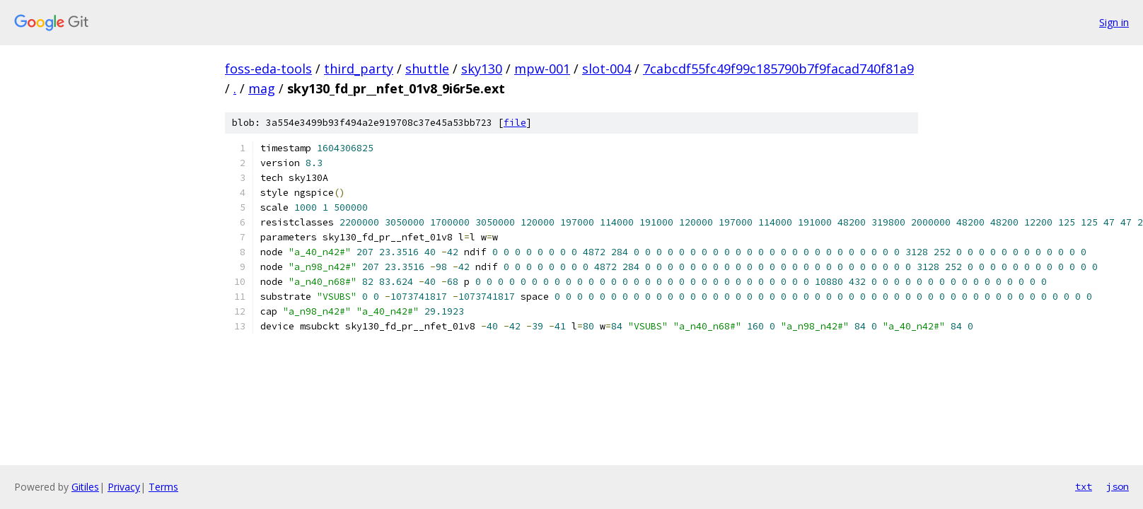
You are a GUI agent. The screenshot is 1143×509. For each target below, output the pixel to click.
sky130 (481, 68)
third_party (358, 68)
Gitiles (85, 486)
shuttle (427, 68)
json (1117, 486)
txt (1083, 486)
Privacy (124, 486)
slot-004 (606, 68)
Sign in (1114, 22)
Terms (163, 486)
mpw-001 (542, 68)
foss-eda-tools (268, 68)
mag (261, 88)
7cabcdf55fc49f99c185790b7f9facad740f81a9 (778, 68)
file (515, 123)
